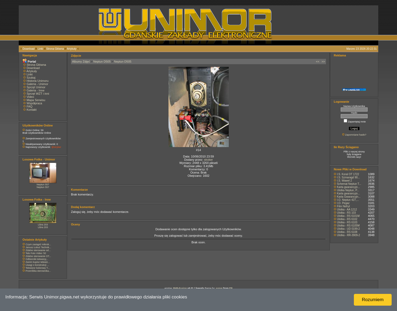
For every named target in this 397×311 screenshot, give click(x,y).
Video (30, 96)
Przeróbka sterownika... (38, 271)
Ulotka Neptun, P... (348, 190)
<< (317, 61)
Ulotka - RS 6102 (347, 219)
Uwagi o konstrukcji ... (37, 265)
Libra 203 (43, 224)
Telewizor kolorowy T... (37, 268)
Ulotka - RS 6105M (348, 225)
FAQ (29, 106)
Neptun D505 (102, 61)
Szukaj (31, 77)
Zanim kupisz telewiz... (38, 262)
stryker (208, 159)
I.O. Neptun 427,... (348, 199)
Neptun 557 (43, 184)
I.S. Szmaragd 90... (348, 177)
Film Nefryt (343, 206)
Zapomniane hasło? (355, 134)
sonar (219, 288)
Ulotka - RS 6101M (348, 215)
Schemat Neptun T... (349, 183)
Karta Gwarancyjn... (349, 196)
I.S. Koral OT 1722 (348, 174)
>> (323, 61)
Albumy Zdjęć (81, 61)
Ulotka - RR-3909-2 (348, 235)
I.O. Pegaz (343, 203)
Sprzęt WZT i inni (38, 93)
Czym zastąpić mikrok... (38, 244)
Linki (40, 48)
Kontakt (31, 109)
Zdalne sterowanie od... (38, 250)
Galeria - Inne (35, 90)
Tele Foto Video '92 (35, 253)
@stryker (56, 147)
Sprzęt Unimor (36, 87)
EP (231, 288)
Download (28, 48)
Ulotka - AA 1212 (347, 209)
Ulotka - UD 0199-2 (348, 228)
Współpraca (34, 103)
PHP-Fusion (180, 288)
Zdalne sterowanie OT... (38, 256)
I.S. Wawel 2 (344, 180)
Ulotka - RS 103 (346, 212)
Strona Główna (55, 48)
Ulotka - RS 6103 (347, 222)
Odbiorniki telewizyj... (37, 259)
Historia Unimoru (37, 80)
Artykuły (72, 48)
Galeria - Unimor (37, 84)
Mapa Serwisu (36, 100)
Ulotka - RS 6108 (347, 232)
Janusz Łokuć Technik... (38, 247)
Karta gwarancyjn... (348, 187)
